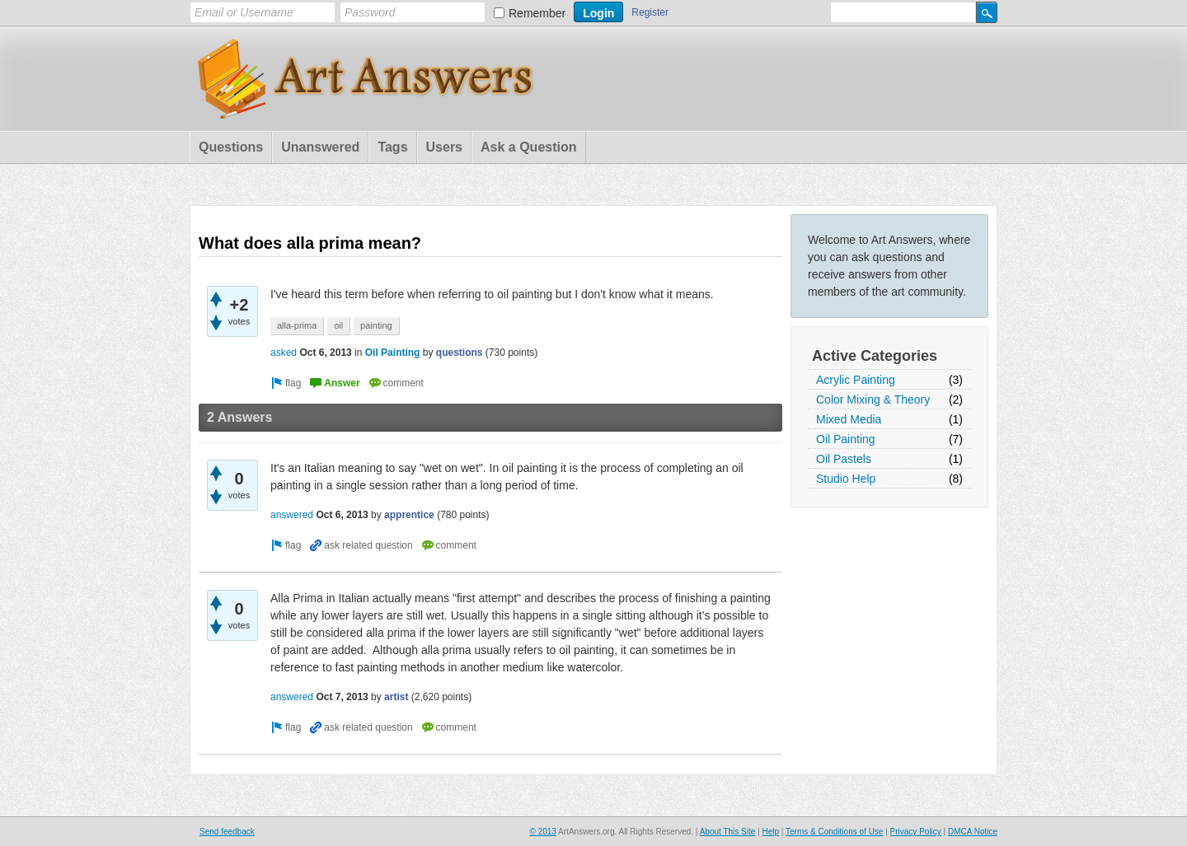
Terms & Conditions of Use (834, 831)
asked (283, 352)
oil (338, 325)
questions (459, 352)
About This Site (728, 831)
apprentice (409, 515)
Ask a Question (528, 147)
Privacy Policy (915, 831)
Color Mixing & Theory (873, 399)
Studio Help (845, 478)
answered (291, 515)
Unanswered (320, 147)
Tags (392, 147)
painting (376, 325)
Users (444, 147)
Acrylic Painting (855, 379)
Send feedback (227, 831)
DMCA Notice (972, 831)
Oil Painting (845, 439)
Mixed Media (848, 419)
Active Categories (874, 356)
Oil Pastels (843, 458)
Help (770, 831)
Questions (231, 147)
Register (650, 12)
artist (396, 697)
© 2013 (542, 831)
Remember (537, 13)
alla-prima (297, 325)
